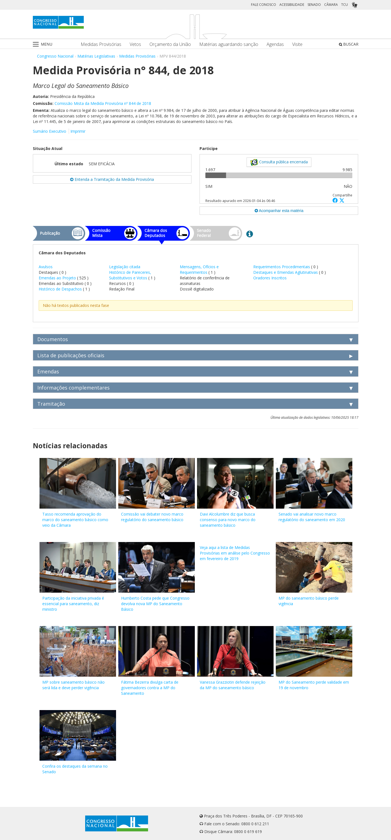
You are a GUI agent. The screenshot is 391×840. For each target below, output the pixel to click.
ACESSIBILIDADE (291, 4)
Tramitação (51, 403)
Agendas (275, 44)
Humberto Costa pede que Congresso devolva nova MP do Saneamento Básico (155, 603)
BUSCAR (348, 44)
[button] (336, 200)
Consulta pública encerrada (279, 162)
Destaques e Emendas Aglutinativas (286, 272)
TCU (344, 4)
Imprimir (77, 131)
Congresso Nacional (55, 56)
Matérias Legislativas (96, 56)
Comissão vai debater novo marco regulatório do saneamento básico (152, 516)
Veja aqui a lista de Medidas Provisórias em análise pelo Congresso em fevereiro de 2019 (235, 553)
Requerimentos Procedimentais (282, 266)
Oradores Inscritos (270, 277)
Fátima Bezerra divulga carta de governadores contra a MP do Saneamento (149, 687)
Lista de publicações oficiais (70, 355)
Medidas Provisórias (101, 44)
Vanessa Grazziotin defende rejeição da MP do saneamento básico (232, 684)
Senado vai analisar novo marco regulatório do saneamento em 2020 (312, 516)
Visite (297, 44)
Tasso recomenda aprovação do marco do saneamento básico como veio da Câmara (75, 519)
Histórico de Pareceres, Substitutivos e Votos (130, 275)
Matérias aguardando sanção (228, 44)
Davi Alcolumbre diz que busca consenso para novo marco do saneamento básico (227, 519)
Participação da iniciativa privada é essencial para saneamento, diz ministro (73, 603)
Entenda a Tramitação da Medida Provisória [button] (112, 179)
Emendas (48, 371)
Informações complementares (73, 387)
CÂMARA (331, 4)
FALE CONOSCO (263, 4)
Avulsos (46, 266)
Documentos (52, 339)
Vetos (135, 44)
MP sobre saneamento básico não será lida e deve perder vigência (73, 684)
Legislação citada (124, 266)
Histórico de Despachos (60, 289)
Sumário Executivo (49, 131)
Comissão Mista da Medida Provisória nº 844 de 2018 (103, 103)
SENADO (314, 4)
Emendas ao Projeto (57, 277)
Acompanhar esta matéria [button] (279, 210)
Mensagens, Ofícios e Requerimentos (199, 269)
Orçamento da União (170, 44)
